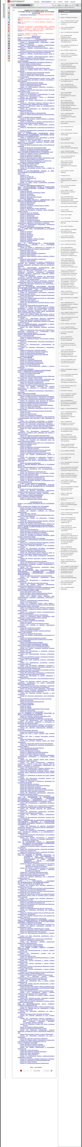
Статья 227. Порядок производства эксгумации (33, 638)
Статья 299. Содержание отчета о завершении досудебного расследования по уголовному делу (36, 849)
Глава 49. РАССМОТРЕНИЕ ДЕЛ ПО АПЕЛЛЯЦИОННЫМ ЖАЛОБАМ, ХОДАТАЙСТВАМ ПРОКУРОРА (68, 361)
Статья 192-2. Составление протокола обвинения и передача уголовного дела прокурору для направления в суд (36, 543)
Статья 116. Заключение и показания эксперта (33, 350)
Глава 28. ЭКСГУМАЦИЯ (25, 632)
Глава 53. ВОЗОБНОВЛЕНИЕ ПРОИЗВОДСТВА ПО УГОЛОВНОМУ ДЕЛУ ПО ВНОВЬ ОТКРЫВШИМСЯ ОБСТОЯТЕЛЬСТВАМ (69, 403)
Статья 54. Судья (25, 179)
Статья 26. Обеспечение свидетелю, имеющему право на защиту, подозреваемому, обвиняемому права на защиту (36, 103)
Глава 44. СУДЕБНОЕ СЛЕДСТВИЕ (27, 1043)
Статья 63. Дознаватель (27, 198)
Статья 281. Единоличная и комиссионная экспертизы (35, 785)
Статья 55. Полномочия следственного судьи (32, 181)
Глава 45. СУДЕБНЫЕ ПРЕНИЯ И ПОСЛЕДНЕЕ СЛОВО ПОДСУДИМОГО (69, 328)
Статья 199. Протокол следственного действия (33, 561)
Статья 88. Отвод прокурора (28, 252)
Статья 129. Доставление (27, 374)
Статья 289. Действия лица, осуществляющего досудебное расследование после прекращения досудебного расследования (36, 806)
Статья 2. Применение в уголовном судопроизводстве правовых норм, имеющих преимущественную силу (36, 45)
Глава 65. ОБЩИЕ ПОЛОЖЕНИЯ (68, 509)
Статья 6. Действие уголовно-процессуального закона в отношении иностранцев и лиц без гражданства (36, 57)
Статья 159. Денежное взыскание (29, 448)
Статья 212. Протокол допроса (28, 602)
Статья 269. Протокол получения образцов (32, 748)
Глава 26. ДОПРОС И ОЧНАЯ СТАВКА (28, 590)
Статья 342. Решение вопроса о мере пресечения (33, 979)
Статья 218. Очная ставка (27, 619)
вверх (31, 1067)
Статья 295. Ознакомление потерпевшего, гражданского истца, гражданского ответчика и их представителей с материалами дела (36, 832)
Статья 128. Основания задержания (30, 373)
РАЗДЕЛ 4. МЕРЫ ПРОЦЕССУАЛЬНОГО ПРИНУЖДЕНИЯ (34, 370)
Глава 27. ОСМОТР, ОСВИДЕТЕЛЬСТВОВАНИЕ (31, 620)
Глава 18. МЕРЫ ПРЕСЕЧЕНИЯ (27, 393)
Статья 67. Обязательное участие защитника (33, 208)
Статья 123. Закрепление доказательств (31, 361)
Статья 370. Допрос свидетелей (29, 1054)
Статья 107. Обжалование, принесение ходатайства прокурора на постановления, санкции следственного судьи (36, 319)
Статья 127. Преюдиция (26, 369)
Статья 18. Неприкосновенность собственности (33, 84)
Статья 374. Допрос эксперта (28, 1061)
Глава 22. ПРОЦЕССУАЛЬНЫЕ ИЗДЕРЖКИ (30, 496)
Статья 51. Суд (24, 175)
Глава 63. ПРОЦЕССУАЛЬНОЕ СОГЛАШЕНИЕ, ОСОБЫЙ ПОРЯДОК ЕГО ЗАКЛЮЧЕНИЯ (69, 482)
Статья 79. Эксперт (25, 233)
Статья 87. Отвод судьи (27, 250)
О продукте (60, 1)
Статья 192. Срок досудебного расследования (32, 538)
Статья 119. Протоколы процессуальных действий (34, 354)
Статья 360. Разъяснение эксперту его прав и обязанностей (36, 1034)
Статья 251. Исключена (26, 703)
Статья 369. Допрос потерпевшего (29, 1053)
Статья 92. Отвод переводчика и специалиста (33, 259)
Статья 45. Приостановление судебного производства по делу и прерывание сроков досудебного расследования (36, 158)
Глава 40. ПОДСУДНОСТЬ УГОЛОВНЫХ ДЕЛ (30, 884)
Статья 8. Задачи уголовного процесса (30, 64)
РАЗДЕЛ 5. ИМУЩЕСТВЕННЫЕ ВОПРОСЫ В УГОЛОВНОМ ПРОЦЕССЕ (69, 152)
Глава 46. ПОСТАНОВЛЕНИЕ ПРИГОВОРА (67, 332)
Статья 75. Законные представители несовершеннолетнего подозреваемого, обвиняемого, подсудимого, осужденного (36, 222)
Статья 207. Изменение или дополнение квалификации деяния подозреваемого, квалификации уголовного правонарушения (36, 588)
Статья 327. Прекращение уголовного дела (32, 940)
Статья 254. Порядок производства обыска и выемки (34, 709)
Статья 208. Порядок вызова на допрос (31, 591)
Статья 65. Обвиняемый (27, 204)
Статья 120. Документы (27, 356)
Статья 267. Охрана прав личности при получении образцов (36, 743)
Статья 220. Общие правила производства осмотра (34, 623)
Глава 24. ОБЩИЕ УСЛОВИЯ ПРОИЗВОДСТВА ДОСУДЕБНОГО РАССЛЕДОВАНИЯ (68, 192)
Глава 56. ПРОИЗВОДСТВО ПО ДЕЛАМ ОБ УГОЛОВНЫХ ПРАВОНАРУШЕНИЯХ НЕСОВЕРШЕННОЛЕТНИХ (70, 430)
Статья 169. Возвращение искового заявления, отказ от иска (37, 476)
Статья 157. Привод (25, 445)
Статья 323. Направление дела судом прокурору (33, 931)
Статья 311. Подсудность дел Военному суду (32, 902)
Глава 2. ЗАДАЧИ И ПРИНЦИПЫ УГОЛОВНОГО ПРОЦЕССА (35, 62)
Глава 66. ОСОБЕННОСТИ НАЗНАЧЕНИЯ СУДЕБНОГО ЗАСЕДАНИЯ (69, 513)
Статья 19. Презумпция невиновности (30, 85)
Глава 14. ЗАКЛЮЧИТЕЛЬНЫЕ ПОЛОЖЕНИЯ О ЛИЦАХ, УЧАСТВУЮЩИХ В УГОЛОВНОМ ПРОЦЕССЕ (36, 324)
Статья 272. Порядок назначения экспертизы (32, 753)
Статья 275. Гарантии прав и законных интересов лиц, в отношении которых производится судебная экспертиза (36, 768)
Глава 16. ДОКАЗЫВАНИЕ (25, 357)
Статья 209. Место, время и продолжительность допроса (36, 593)
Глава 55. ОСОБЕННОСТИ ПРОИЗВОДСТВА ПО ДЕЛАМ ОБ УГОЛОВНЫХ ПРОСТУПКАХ (68, 423)
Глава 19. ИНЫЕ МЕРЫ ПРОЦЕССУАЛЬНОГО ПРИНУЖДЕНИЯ (36, 438)
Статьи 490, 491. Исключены (67, 390)
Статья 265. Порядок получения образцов (31, 739)
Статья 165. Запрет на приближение (30, 463)
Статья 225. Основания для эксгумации (31, 633)
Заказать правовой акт (46, 1)
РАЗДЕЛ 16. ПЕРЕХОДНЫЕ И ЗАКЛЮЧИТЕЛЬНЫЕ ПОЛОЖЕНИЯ (68, 577)
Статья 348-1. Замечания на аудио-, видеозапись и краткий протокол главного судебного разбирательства (36, 998)
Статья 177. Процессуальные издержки (31, 497)
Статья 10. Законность (26, 66)
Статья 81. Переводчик (26, 236)
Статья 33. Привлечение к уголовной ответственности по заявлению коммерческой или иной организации (36, 122)
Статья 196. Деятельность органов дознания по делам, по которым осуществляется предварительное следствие (36, 553)
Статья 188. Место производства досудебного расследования (37, 531)
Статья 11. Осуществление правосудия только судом (34, 68)
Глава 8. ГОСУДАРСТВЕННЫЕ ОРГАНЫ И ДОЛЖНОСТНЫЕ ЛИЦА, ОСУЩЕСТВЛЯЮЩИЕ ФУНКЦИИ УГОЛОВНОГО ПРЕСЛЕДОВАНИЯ (36, 188)
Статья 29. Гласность (26, 111)
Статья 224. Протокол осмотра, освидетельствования (35, 630)
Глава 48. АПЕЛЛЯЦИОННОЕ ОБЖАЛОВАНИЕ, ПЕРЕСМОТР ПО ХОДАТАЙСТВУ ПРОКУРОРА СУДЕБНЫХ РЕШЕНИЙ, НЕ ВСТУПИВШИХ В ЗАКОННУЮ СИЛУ (69, 353)
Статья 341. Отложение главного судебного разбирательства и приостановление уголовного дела (36, 977)
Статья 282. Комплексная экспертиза (30, 787)
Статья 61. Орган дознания (27, 195)
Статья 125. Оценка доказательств (30, 364)
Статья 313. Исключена (26, 907)
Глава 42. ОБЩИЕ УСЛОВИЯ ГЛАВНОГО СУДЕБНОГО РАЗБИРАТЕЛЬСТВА (69, 313)
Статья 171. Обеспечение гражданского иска (32, 479)
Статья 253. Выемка (26, 707)
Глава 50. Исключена (65, 366)
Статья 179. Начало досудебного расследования (33, 508)
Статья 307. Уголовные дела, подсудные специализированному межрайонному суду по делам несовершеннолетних (36, 888)
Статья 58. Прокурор (26, 191)
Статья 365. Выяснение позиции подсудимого (32, 1045)
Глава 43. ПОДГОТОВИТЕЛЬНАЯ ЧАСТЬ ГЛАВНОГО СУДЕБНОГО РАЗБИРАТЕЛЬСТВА (36, 1004)
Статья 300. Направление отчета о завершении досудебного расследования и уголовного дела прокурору (36, 852)
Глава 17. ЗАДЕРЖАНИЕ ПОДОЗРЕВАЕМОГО (30, 372)
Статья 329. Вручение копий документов (31, 944)
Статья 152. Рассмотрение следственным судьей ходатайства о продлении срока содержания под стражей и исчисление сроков (36, 432)
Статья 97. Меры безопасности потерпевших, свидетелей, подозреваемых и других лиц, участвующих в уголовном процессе (36, 281)
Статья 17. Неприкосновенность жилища (31, 82)
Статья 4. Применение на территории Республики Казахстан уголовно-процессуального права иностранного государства (36, 51)
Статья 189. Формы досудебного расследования (33, 532)
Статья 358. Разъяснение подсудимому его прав (33, 1028)
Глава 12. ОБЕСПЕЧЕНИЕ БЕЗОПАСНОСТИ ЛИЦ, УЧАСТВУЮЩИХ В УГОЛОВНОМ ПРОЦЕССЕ (36, 268)
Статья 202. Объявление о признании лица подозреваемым (36, 575)
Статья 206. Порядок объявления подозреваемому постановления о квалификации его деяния (36, 585)
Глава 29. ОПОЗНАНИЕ (24, 641)
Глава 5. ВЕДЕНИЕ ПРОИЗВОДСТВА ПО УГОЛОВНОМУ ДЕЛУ (35, 152)
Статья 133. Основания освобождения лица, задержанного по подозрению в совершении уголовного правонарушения (36, 384)
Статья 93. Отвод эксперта (28, 260)
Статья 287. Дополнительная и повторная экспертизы (35, 795)
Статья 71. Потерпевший (27, 215)
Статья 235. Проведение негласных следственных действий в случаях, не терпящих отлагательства (36, 657)
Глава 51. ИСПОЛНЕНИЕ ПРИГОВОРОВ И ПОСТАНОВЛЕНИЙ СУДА (69, 375)
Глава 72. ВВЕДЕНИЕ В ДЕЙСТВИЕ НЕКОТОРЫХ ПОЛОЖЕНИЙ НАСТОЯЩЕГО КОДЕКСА (68, 582)
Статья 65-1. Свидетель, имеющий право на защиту (34, 205)
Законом (20, 30)
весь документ (38, 1067)
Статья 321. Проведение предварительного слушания (34, 928)
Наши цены (73, 1)
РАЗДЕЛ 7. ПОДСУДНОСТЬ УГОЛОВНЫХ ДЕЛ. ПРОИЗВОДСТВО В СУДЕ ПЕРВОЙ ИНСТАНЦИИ (36, 881)
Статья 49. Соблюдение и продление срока (31, 166)
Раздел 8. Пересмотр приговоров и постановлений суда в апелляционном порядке (68, 345)
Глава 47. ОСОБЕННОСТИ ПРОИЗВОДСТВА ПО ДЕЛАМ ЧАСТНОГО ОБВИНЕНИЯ (67, 338)
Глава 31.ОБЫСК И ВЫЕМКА (26, 704)
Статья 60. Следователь (27, 194)
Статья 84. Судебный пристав (28, 240)
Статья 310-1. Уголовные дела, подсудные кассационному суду (37, 901)
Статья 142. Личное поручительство (30, 406)
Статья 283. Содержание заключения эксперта (33, 788)
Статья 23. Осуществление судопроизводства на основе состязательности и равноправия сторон (36, 95)
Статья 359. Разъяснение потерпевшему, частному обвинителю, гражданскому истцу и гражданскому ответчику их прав (36, 1031)
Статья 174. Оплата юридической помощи (32, 489)
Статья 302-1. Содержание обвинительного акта (34, 872)
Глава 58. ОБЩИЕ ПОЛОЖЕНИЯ (68, 450)
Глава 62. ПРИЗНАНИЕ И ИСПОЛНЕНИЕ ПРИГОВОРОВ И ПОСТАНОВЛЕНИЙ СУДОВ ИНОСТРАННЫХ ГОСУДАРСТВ (69, 469)
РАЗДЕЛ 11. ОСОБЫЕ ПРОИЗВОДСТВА (69, 408)
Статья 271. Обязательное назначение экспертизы (34, 752)
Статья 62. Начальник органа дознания (31, 197)
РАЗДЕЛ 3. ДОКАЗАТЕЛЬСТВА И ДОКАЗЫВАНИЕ (32, 334)
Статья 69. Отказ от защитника (29, 212)
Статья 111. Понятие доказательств (30, 337)
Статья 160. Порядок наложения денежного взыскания (35, 450)
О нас (54, 1)
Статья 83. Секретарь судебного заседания (32, 239)
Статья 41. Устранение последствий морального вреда (35, 149)
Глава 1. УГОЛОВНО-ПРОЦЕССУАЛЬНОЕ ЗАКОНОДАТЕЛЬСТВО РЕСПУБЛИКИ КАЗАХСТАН (36, 40)
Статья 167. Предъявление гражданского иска (33, 471)
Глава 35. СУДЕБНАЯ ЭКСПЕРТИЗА (28, 749)
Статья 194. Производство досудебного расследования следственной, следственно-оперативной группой (36, 549)
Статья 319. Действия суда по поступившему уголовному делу (37, 924)
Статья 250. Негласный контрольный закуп (32, 701)
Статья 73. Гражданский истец (29, 218)
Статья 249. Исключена (26, 700)
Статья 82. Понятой (26, 237)
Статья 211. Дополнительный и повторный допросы (34, 600)
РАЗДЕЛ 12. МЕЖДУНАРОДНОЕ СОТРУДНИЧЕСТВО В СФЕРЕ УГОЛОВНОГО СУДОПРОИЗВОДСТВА (69, 446)
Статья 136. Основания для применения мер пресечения (33, 395)
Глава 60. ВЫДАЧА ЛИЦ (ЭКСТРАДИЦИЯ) (66, 458)
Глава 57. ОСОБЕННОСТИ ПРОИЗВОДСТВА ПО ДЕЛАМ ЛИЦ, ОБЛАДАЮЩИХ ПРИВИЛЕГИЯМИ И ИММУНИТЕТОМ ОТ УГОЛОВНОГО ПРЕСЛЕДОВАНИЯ (69, 438)
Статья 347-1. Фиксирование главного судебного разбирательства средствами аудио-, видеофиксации (36, 993)
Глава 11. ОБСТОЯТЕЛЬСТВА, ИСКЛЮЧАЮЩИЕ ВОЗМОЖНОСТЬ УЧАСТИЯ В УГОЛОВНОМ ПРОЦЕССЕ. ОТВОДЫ (36, 244)
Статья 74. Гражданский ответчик (30, 220)
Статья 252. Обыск (25, 706)
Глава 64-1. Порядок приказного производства (67, 499)
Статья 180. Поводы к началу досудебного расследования (36, 509)
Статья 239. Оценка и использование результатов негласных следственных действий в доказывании (36, 670)
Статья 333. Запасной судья (28, 956)
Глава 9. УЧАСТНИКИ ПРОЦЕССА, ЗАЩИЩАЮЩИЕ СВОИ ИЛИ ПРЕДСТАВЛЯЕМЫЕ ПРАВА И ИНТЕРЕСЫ (36, 200)
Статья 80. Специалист (26, 234)
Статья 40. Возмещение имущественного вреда (33, 147)
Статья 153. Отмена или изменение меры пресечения (34, 435)
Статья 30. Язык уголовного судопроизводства (33, 113)
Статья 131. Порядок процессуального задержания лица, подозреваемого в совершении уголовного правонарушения (36, 379)
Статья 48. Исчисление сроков (28, 165)
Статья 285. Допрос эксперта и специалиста (32, 791)
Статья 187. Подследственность (29, 529)
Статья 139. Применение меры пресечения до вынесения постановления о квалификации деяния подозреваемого (36, 401)
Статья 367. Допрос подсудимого (29, 1050)
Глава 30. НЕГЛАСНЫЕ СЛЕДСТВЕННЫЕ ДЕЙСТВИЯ (33, 645)
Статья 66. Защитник (26, 207)
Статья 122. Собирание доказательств (31, 360)
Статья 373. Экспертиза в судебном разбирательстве (35, 1060)
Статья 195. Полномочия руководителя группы (33, 551)
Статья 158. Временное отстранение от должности (34, 447)
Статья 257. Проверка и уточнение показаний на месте (35, 716)
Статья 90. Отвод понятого (28, 254)
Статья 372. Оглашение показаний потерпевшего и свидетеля (37, 1059)
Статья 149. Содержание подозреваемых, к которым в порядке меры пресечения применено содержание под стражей (36, 421)
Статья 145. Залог (25, 412)
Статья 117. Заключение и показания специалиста (34, 351)
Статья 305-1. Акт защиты (28, 879)
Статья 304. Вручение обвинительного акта (32, 875)
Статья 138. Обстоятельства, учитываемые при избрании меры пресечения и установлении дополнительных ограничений (36, 398)
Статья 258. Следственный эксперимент (31, 717)
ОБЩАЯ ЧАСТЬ (36, 36)
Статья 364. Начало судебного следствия (31, 1044)
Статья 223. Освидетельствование (29, 629)
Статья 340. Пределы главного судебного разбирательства (36, 975)
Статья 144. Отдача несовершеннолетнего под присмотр (36, 411)
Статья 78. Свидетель (26, 231)
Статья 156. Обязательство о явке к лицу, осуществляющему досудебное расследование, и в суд (36, 443)
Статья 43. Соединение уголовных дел (30, 155)
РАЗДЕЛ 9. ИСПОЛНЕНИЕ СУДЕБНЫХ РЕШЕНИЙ (69, 370)
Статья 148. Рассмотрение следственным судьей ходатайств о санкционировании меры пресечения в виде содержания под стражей (36, 418)
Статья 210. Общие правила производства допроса (34, 594)
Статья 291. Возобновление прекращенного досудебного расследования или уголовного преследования (36, 812)
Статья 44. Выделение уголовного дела (30, 156)
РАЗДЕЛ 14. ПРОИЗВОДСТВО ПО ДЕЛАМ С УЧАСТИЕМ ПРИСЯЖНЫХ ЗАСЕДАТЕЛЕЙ (69, 504)
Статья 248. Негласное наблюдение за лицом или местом (35, 698)
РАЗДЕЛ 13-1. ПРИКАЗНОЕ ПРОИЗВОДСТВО (66, 494)
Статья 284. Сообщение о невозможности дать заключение (36, 790)
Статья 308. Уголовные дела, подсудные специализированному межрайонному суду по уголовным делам (36, 891)
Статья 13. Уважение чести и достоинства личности (35, 72)
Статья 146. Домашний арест (28, 413)
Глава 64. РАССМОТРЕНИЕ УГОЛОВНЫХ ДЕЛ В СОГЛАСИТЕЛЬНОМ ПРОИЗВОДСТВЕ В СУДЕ (70, 488)
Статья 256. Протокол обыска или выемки (32, 711)
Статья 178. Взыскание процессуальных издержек (34, 499)
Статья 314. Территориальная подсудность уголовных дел (36, 908)
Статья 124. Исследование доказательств (31, 363)
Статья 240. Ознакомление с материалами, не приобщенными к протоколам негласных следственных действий (36, 673)
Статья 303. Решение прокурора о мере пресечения (34, 873)
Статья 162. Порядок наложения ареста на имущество (35, 453)
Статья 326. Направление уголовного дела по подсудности (36, 938)
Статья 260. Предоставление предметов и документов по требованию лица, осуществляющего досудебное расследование (36, 725)
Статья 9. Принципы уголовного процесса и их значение (35, 65)
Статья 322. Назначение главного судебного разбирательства (37, 930)
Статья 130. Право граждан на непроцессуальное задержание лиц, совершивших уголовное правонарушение (36, 377)
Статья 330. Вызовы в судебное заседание (31, 946)
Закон (19, 19)
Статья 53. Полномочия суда (28, 178)
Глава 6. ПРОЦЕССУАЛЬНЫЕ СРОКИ (28, 163)
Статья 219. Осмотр (26, 622)
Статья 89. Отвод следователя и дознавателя (33, 253)
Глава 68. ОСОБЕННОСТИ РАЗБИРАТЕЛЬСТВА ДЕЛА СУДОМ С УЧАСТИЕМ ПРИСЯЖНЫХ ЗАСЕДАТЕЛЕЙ (69, 528)
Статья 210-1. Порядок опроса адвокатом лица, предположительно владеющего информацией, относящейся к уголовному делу (36, 597)
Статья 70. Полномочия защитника (30, 214)
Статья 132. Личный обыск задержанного (31, 382)
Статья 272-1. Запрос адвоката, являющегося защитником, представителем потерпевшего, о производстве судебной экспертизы (36, 756)
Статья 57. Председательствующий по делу (32, 185)
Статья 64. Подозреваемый (27, 202)
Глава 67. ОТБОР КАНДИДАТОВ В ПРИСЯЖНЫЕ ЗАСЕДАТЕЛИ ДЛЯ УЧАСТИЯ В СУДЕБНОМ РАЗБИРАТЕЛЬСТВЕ (68, 520)
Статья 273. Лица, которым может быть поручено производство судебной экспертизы (36, 760)
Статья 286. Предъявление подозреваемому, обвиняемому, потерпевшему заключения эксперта (36, 793)
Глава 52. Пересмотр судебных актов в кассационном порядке (68, 386)
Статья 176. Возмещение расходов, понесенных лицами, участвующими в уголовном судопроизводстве (36, 494)
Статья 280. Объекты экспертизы (29, 784)
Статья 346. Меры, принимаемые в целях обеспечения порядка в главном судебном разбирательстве (36, 988)
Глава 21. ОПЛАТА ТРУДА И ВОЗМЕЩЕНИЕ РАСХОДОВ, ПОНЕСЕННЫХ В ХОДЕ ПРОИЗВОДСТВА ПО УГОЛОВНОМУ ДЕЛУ (36, 486)
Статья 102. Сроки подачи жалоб (29, 301)
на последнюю (37, 1070)
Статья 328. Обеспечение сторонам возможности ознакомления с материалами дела (36, 942)
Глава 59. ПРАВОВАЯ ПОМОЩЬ (67, 454)
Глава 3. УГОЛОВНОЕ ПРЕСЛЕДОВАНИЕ (29, 117)
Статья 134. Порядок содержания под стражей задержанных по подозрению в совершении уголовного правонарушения (36, 388)
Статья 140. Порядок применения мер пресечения (33, 403)
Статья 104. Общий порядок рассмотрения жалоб (34, 305)
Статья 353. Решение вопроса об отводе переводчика (34, 1014)
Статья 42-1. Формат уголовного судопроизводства (34, 153)
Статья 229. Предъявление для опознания (31, 642)
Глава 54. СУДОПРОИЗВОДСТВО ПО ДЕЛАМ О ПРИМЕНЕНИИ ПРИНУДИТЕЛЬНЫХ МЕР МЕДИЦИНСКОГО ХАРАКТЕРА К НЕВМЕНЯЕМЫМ (69, 415)
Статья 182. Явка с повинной (28, 513)
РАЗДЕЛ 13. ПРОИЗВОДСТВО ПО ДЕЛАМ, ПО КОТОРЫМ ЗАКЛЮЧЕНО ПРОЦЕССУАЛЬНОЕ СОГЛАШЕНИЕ (69, 475)
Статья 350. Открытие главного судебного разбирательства (37, 1006)
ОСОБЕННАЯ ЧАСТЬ (36, 502)
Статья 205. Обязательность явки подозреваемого (34, 583)
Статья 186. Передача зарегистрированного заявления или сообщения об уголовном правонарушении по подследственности (36, 524)
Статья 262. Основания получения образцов (32, 732)
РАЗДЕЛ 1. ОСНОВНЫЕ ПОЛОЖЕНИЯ (29, 37)
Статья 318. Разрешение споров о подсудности (33, 918)
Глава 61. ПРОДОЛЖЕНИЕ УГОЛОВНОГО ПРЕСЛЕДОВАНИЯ (70, 463)
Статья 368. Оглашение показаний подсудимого (33, 1051)
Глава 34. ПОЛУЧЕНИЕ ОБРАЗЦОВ (28, 730)
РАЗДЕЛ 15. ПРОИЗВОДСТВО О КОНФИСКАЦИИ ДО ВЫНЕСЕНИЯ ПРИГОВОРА (68, 561)
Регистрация (36, 1)
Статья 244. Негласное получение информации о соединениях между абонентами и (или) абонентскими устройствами (36, 686)
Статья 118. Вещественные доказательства (32, 353)
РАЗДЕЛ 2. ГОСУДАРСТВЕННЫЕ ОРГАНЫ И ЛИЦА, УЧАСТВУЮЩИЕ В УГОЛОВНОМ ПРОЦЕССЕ (36, 171)
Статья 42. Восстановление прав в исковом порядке (34, 150)
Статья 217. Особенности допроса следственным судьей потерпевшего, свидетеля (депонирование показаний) (36, 617)
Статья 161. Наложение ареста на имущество (33, 451)
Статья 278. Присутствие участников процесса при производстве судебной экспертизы (36, 779)
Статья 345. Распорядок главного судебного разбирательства (37, 986)
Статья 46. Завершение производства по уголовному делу (36, 160)
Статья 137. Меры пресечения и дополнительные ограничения (37, 396)
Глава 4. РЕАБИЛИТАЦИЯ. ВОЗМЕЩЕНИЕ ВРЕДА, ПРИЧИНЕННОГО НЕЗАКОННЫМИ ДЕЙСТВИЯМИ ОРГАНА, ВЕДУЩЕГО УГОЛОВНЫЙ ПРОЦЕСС (36, 135)
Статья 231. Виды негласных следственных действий (35, 646)
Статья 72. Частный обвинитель (29, 217)
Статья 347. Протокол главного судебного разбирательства (36, 991)
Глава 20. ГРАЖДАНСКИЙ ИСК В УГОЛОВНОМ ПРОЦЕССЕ (35, 467)
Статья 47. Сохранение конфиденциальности (32, 162)
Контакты (67, 1)
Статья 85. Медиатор (26, 241)
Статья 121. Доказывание (27, 359)
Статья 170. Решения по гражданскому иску (32, 477)
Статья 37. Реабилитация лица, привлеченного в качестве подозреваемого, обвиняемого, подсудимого (36, 138)
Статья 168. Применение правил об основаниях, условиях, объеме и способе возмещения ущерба (36, 473)
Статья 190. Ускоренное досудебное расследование (34, 534)
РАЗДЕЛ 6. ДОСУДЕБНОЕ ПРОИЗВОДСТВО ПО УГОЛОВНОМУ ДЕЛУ (69, 180)
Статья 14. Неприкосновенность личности (32, 74)
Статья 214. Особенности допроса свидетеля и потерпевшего (37, 607)
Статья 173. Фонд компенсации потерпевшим (32, 483)
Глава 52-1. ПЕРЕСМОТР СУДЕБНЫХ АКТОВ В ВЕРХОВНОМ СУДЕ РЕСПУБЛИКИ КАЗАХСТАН (69, 395)
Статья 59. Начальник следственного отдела (32, 192)
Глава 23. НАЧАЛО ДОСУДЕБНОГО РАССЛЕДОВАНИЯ (33, 506)
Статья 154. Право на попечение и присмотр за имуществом (37, 437)
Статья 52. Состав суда (27, 176)
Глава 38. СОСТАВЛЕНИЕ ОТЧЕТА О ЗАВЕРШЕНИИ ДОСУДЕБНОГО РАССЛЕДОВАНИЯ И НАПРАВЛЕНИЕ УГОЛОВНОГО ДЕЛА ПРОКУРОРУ (36, 843)
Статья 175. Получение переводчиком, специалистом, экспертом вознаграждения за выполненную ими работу (36, 491)
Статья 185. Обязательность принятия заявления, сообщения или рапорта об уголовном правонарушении (36, 521)
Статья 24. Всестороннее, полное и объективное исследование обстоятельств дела (36, 97)
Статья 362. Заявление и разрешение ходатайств (33, 1038)
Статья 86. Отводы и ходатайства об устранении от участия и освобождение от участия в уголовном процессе (36, 248)
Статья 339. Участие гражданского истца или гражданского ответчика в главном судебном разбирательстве (36, 972)
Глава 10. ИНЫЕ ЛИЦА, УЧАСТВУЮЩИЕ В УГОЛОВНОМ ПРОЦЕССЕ (70, 80)
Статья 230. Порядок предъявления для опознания (34, 643)
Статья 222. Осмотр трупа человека (30, 628)
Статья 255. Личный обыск (27, 710)
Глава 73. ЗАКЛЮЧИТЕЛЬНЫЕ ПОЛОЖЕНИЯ (67, 588)
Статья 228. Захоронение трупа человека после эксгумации (36, 639)
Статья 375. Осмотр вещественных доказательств (34, 1063)
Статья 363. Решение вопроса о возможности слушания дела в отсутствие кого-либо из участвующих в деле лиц (36, 1040)
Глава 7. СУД (21, 173)
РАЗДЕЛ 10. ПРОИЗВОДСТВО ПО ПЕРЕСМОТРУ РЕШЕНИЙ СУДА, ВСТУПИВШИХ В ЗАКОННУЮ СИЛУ (69, 381)
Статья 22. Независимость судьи (29, 92)
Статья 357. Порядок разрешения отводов (32, 1027)
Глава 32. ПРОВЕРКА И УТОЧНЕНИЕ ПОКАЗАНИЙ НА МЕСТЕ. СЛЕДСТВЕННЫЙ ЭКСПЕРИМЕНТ (36, 713)
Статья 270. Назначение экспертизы (30, 750)
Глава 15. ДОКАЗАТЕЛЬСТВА (26, 335)
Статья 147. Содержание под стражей (31, 415)
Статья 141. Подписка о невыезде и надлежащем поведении (36, 405)
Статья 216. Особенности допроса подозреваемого (34, 615)
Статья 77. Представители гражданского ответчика (35, 227)
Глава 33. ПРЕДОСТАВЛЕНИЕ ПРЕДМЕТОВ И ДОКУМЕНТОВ (35, 719)
